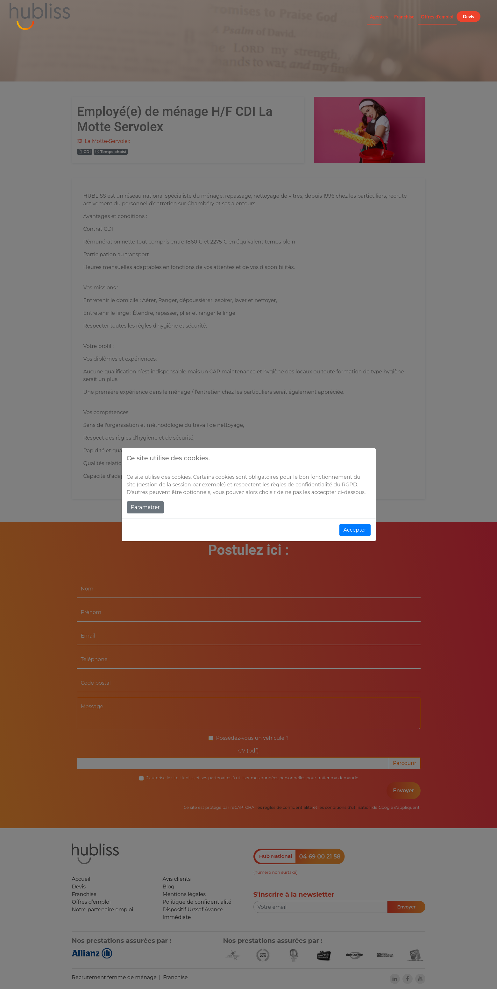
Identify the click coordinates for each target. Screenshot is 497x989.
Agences (379, 16)
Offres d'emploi (437, 16)
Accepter (355, 530)
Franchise (404, 16)
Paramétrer (145, 507)
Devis (468, 16)
